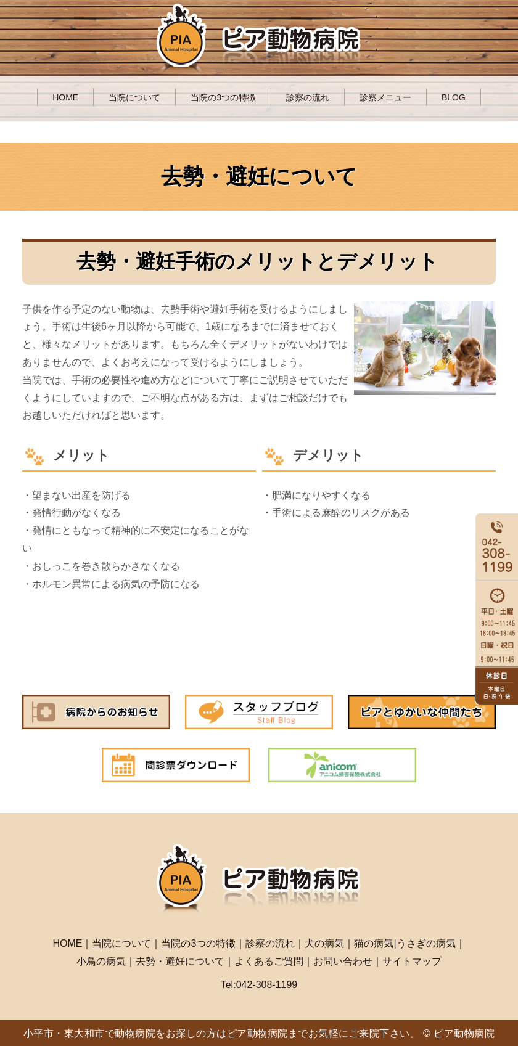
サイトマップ (412, 961)
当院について (134, 97)
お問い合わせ (342, 961)
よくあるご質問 (268, 961)
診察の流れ (307, 97)
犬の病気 (324, 943)
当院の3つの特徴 (223, 97)
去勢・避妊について (180, 961)
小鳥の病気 (101, 961)
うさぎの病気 (426, 943)
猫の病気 (373, 943)
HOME (65, 97)
